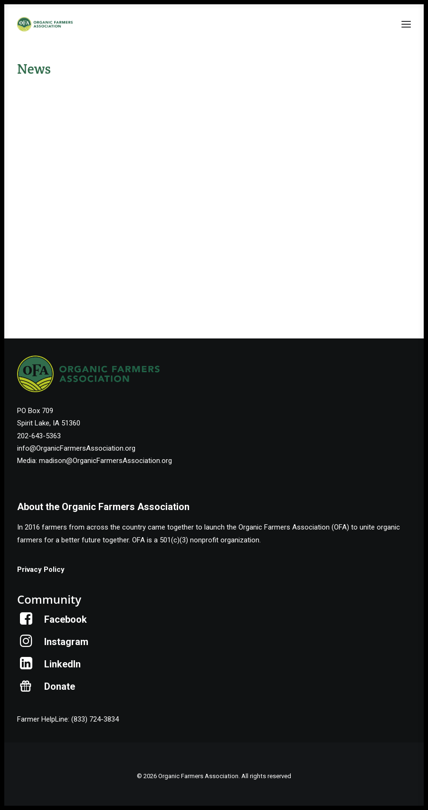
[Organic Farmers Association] (45, 24)
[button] (406, 24)
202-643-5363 (39, 436)
